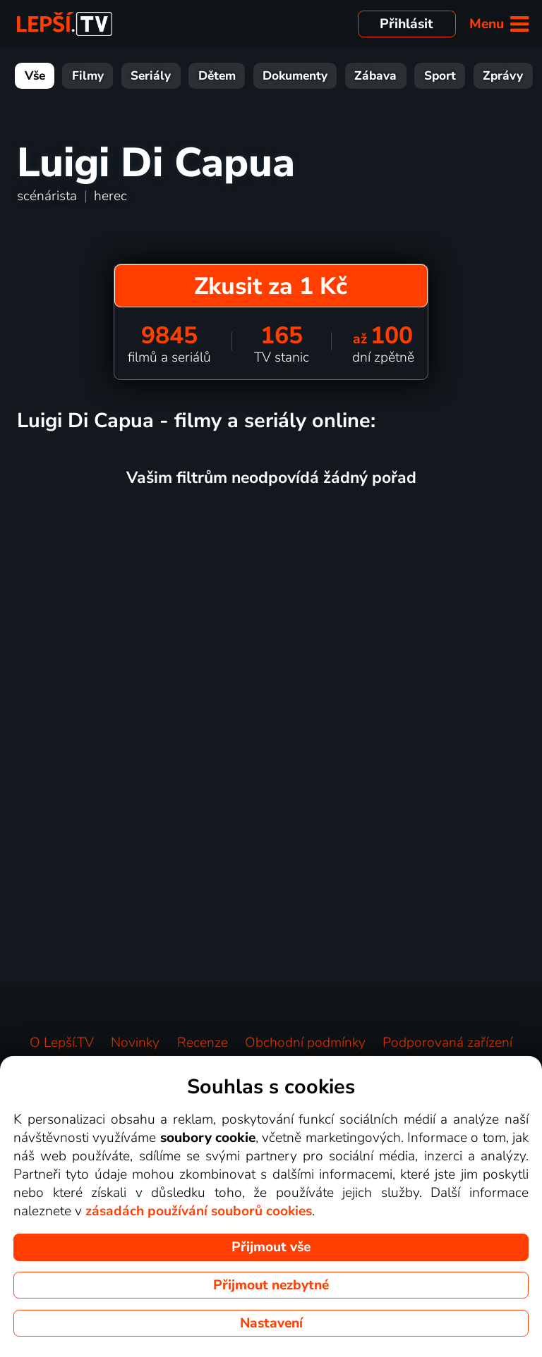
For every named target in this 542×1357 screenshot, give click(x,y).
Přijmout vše (271, 1247)
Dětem (217, 76)
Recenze (202, 1042)
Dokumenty (295, 76)
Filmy (88, 76)
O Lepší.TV (62, 1042)
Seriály (151, 76)
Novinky (135, 1042)
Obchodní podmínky (305, 1042)
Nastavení (271, 1323)
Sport (440, 76)
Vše (35, 76)
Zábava (375, 76)
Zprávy (503, 76)
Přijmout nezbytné (271, 1285)
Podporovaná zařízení (447, 1042)
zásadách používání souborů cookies (198, 1211)
